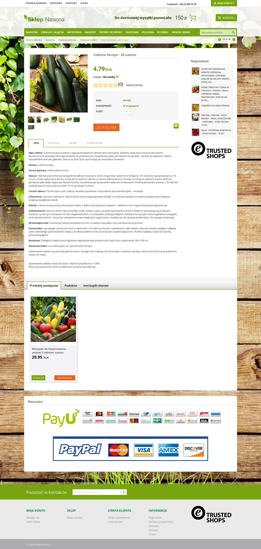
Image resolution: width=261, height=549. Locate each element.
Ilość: (99, 111)
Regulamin (155, 517)
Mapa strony (74, 517)
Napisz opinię (134, 85)
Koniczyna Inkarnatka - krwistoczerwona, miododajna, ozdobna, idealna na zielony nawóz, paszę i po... (215, 75)
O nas (84, 3)
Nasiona (32, 32)
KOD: (99, 100)
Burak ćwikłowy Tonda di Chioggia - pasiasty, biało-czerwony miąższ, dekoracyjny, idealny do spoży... (215, 94)
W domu (163, 32)
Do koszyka (106, 127)
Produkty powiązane (44, 286)
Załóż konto (33, 521)
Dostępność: (104, 105)
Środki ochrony (110, 32)
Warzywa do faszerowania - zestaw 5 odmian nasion (49, 350)
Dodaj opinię (95, 143)
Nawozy (90, 32)
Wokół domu (181, 32)
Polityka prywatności (161, 521)
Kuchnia (148, 32)
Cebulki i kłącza (52, 32)
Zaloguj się (32, 517)
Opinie (73, 143)
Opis (36, 143)
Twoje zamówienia (119, 517)
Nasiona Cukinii (88, 39)
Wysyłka (54, 143)
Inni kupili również (96, 286)
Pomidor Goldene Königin (215, 105)
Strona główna (36, 3)
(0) (120, 84)
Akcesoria (74, 32)
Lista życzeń (115, 521)
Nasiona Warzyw (67, 39)
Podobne (71, 286)
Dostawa (56, 3)
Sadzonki (132, 32)
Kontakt (71, 3)
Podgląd (38, 377)
